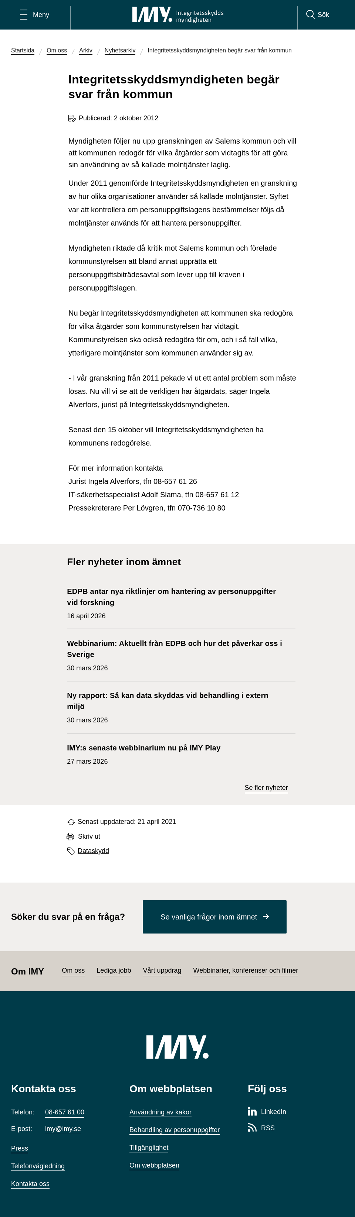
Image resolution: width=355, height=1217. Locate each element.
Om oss (73, 970)
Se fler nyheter (266, 787)
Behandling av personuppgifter (174, 1130)
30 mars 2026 (177, 655)
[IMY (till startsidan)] (177, 1047)
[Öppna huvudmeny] (34, 15)
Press (19, 1148)
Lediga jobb (114, 970)
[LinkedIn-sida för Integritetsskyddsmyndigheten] (267, 1112)
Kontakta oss (30, 1183)
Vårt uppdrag (162, 970)
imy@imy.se (63, 1128)
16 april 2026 (177, 603)
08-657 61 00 (64, 1112)
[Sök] (317, 15)
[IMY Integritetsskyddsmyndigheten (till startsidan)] (177, 15)
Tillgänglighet (148, 1147)
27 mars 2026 (143, 753)
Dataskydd (93, 851)
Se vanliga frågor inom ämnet (208, 917)
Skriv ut (89, 836)
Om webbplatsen (154, 1165)
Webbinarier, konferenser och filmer (245, 970)
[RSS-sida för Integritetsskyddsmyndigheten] (261, 1128)
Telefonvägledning (38, 1166)
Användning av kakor (160, 1112)
